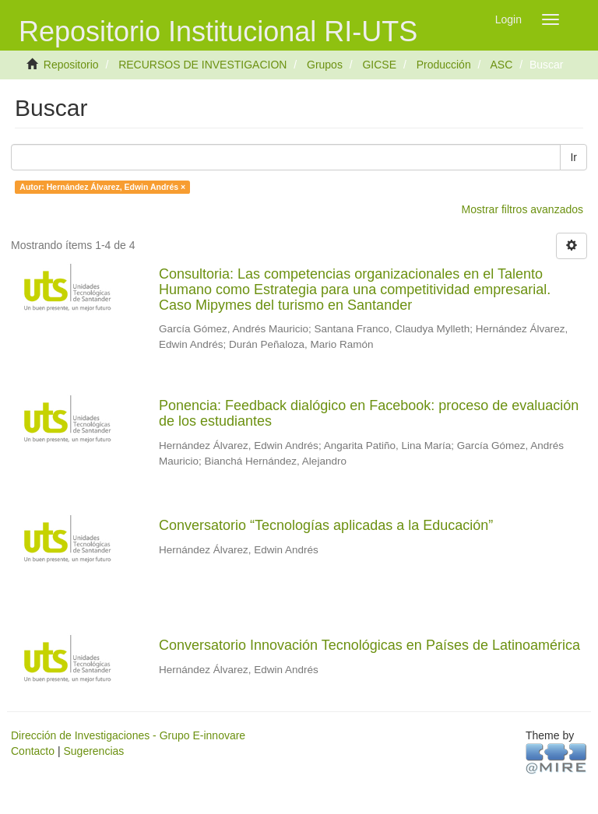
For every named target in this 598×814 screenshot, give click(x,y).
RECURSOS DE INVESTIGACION (202, 64)
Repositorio (71, 64)
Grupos (325, 64)
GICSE (379, 64)
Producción (444, 64)
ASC (501, 64)
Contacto (33, 751)
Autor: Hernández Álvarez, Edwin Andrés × (102, 186)
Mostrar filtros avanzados (522, 209)
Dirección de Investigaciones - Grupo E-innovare (128, 735)
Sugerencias (93, 751)
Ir (573, 157)
